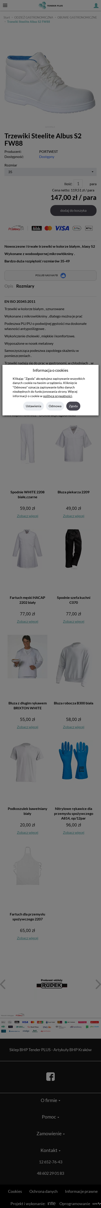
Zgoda (73, 406)
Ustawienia (33, 406)
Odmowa (55, 406)
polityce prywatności (57, 396)
